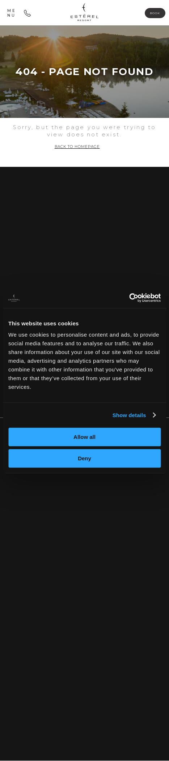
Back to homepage (77, 147)
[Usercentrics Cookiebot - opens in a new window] (129, 298)
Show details (129, 415)
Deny (84, 458)
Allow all (84, 437)
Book (154, 13)
